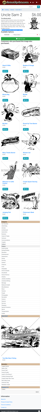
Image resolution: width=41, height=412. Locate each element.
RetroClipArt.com (14, 411)
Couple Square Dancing (30, 181)
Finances (4, 264)
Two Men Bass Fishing (9, 358)
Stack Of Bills (6, 65)
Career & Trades (5, 236)
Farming (4, 260)
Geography (4, 268)
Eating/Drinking (5, 250)
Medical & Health (6, 285)
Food (3, 266)
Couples (4, 242)
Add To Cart (20, 39)
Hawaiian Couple (6, 384)
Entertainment (5, 254)
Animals (4, 228)
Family (3, 258)
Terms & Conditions (6, 404)
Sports (3, 309)
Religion (4, 246)
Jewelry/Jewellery (6, 278)
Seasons (4, 301)
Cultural (12, 9)
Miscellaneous (5, 287)
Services (4, 303)
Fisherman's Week (28, 212)
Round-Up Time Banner (30, 123)
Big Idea (4, 123)
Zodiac (3, 313)
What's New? (5, 316)
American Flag (5, 382)
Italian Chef (4, 368)
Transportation (5, 311)
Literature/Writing (6, 280)
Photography (5, 295)
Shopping (4, 305)
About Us (3, 399)
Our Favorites (5, 224)
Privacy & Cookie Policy (6, 402)
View (5, 71)
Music (3, 289)
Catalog (7, 9)
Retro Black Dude (6, 380)
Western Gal (26, 152)
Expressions (5, 256)
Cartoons (4, 238)
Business (4, 234)
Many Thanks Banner (8, 152)
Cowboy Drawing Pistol (7, 376)
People (3, 293)
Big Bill (25, 94)
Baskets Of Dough (28, 65)
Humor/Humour (5, 274)
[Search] (32, 7)
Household (4, 272)
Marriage (4, 283)
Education (4, 252)
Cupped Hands (5, 366)
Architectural (5, 230)
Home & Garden (5, 270)
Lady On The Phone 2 (7, 374)
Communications (6, 240)
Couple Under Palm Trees (8, 378)
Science (3, 299)
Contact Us (3, 407)
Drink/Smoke (5, 248)
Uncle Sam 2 (19, 9)
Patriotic (4, 291)
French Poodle (5, 372)
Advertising (4, 226)
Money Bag (5, 94)
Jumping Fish (6, 212)
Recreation (4, 297)
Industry (4, 276)
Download (6, 34)
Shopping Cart (5, 387)
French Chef (5, 370)
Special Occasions (6, 307)
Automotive (4, 232)
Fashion (3, 262)
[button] (33, 2)
